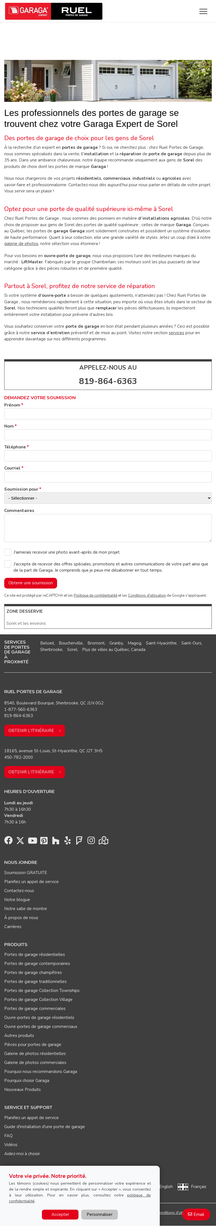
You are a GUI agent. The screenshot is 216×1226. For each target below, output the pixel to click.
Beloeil (47, 643)
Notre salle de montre (25, 908)
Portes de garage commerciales (35, 1008)
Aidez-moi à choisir (22, 1154)
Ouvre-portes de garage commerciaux (40, 1026)
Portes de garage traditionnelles (35, 981)
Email (199, 1214)
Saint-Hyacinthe (161, 643)
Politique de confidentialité (95, 595)
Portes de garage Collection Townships (42, 990)
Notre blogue (17, 899)
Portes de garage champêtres (33, 972)
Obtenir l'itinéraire (31, 730)
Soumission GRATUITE (25, 872)
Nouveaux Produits (22, 1089)
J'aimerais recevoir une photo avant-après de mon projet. (67, 552)
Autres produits (19, 1035)
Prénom (12, 405)
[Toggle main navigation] (203, 11)
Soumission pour (21, 489)
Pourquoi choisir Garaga (26, 1080)
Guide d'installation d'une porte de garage (44, 1127)
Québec (121, 649)
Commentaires (19, 510)
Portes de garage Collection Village (38, 999)
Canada (138, 649)
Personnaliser (99, 1214)
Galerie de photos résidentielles (35, 1053)
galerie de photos (21, 243)
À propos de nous (21, 917)
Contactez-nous (19, 890)
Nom (9, 426)
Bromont (96, 643)
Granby (116, 643)
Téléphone (15, 447)
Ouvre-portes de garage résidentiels (39, 1017)
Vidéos (10, 1145)
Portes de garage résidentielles (34, 954)
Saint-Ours (191, 643)
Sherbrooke (51, 649)
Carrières (12, 926)
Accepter (60, 1214)
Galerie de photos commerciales (35, 1062)
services (176, 333)
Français (198, 1186)
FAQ (8, 1136)
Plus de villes (94, 649)
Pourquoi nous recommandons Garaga (40, 1071)
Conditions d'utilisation (147, 595)
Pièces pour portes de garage (32, 1044)
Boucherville (71, 643)
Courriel (12, 468)
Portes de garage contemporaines (37, 963)
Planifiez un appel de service (31, 881)
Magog (134, 643)
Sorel (72, 649)
